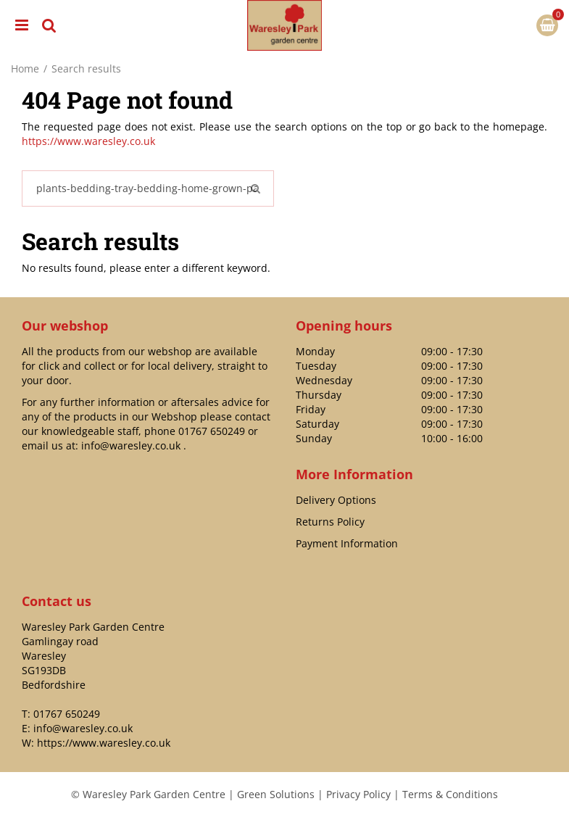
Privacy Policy (358, 794)
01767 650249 (211, 431)
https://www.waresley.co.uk (88, 141)
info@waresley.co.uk (130, 445)
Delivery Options (336, 500)
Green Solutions (276, 794)
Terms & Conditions (450, 794)
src (49, 25)
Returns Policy (330, 521)
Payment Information (347, 543)
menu (22, 25)
